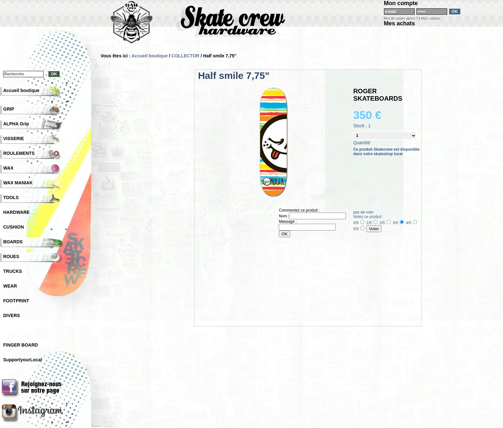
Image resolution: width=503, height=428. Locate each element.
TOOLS (11, 197)
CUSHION (13, 227)
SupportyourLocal (22, 359)
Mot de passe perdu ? (401, 18)
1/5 (372, 223)
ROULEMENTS (19, 153)
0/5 (358, 223)
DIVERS (11, 315)
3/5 (398, 223)
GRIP (8, 109)
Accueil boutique (150, 55)
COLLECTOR (186, 55)
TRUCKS (12, 271)
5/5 (358, 229)
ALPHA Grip (16, 123)
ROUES (11, 256)
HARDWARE (16, 212)
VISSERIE (13, 138)
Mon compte (430, 18)
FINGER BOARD (20, 345)
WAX (8, 168)
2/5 (385, 223)
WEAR (10, 286)
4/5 (411, 223)
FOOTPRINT (16, 300)
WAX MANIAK (18, 182)
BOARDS (13, 241)
